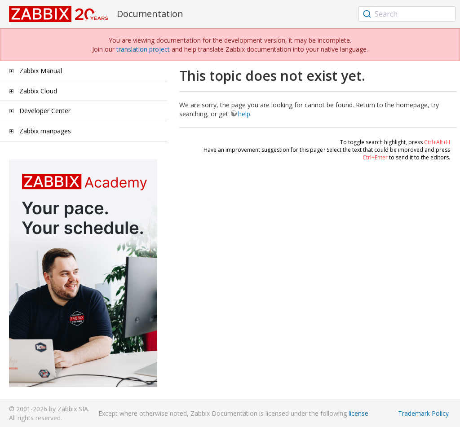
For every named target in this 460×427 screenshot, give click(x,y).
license (358, 413)
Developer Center (45, 110)
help (244, 114)
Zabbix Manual (40, 70)
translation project (143, 49)
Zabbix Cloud (38, 91)
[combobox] (407, 14)
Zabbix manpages (45, 131)
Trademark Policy (423, 413)
